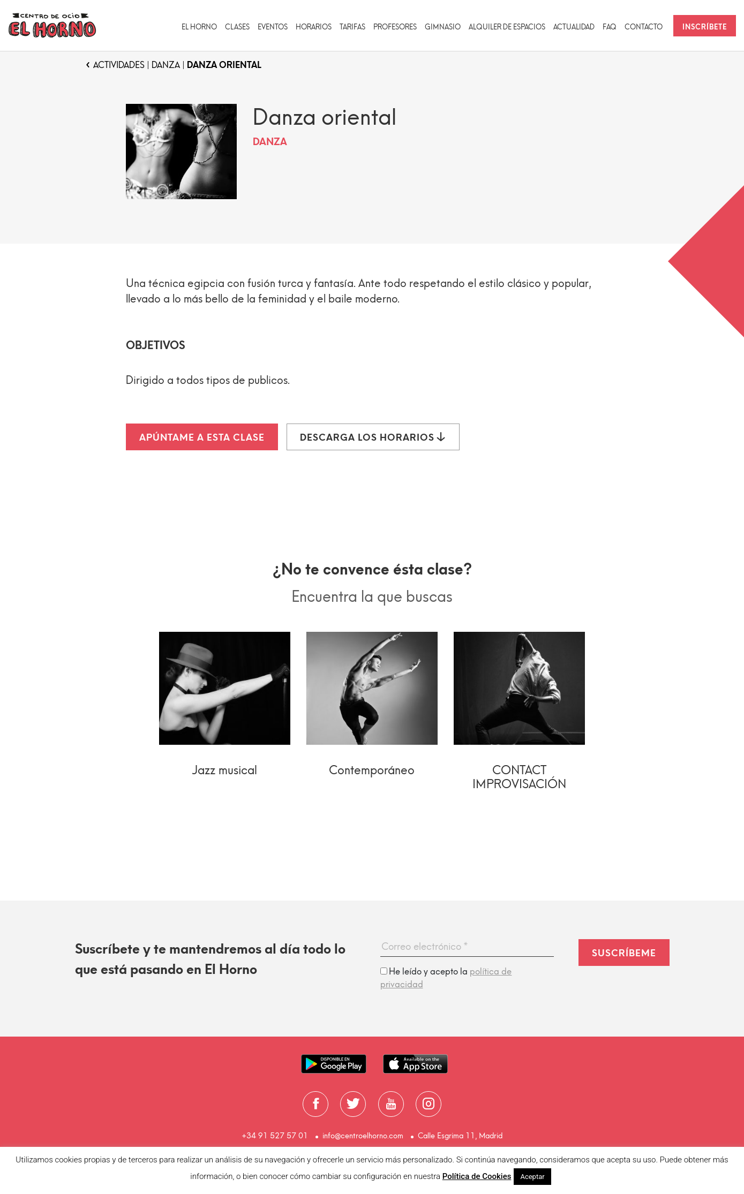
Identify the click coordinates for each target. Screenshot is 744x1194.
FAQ (610, 27)
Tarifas (352, 27)
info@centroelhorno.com (362, 1135)
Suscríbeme (624, 953)
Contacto (644, 27)
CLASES (237, 27)
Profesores (395, 27)
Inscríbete (704, 27)
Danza (166, 65)
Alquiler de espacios (507, 27)
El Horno (199, 27)
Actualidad (574, 27)
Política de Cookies (477, 1176)
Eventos (273, 27)
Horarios (314, 27)
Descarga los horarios (373, 437)
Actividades (119, 65)
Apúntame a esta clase (202, 437)
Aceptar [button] (532, 1177)
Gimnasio (443, 27)
